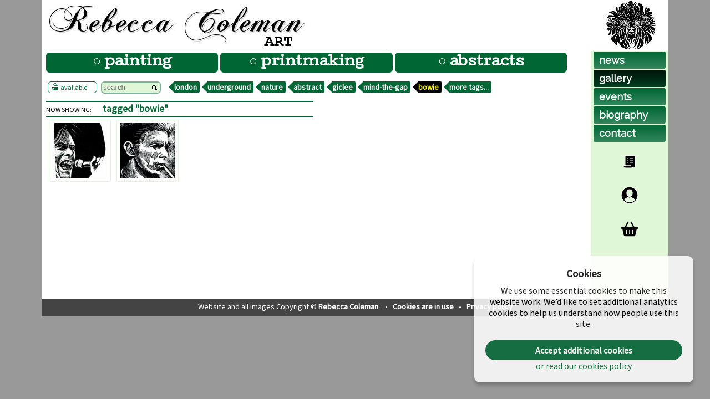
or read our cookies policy (584, 365)
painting (136, 62)
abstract (307, 87)
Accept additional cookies (583, 350)
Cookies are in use (424, 306)
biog (623, 115)
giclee (342, 87)
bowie (428, 87)
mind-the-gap (385, 87)
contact (617, 133)
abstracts (485, 62)
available (72, 87)
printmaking (310, 62)
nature (272, 87)
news (612, 60)
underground (229, 87)
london (185, 87)
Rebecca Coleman (348, 306)
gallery (615, 78)
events (615, 97)
